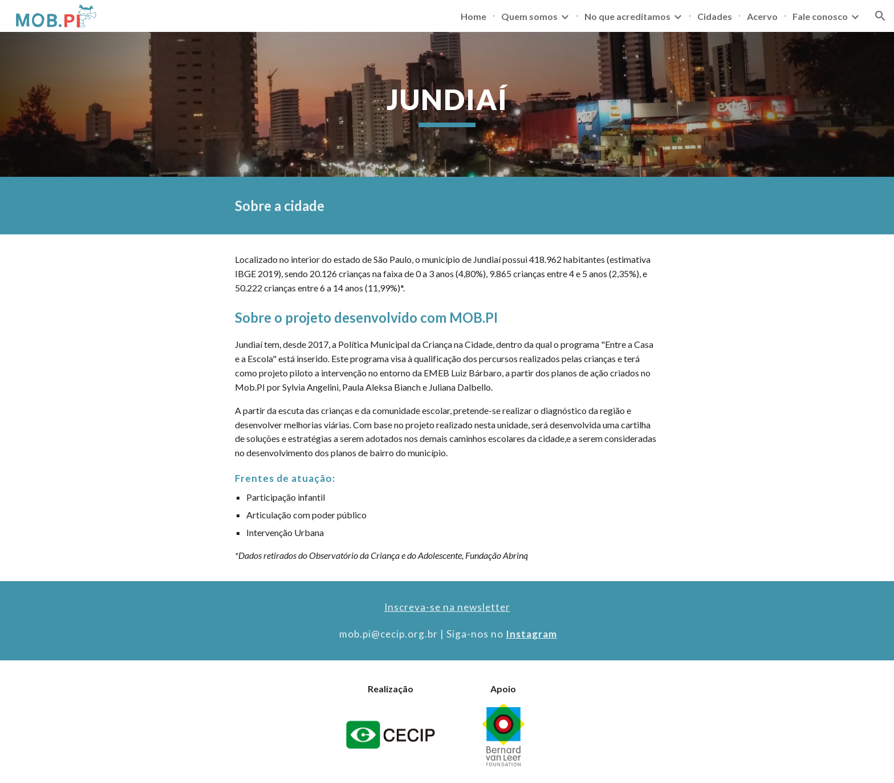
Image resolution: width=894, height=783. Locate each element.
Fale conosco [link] (820, 16)
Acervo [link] (762, 16)
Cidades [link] (714, 16)
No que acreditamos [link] (627, 16)
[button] (880, 16)
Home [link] (473, 16)
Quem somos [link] (529, 16)
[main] (447, 104)
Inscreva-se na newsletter (447, 607)
